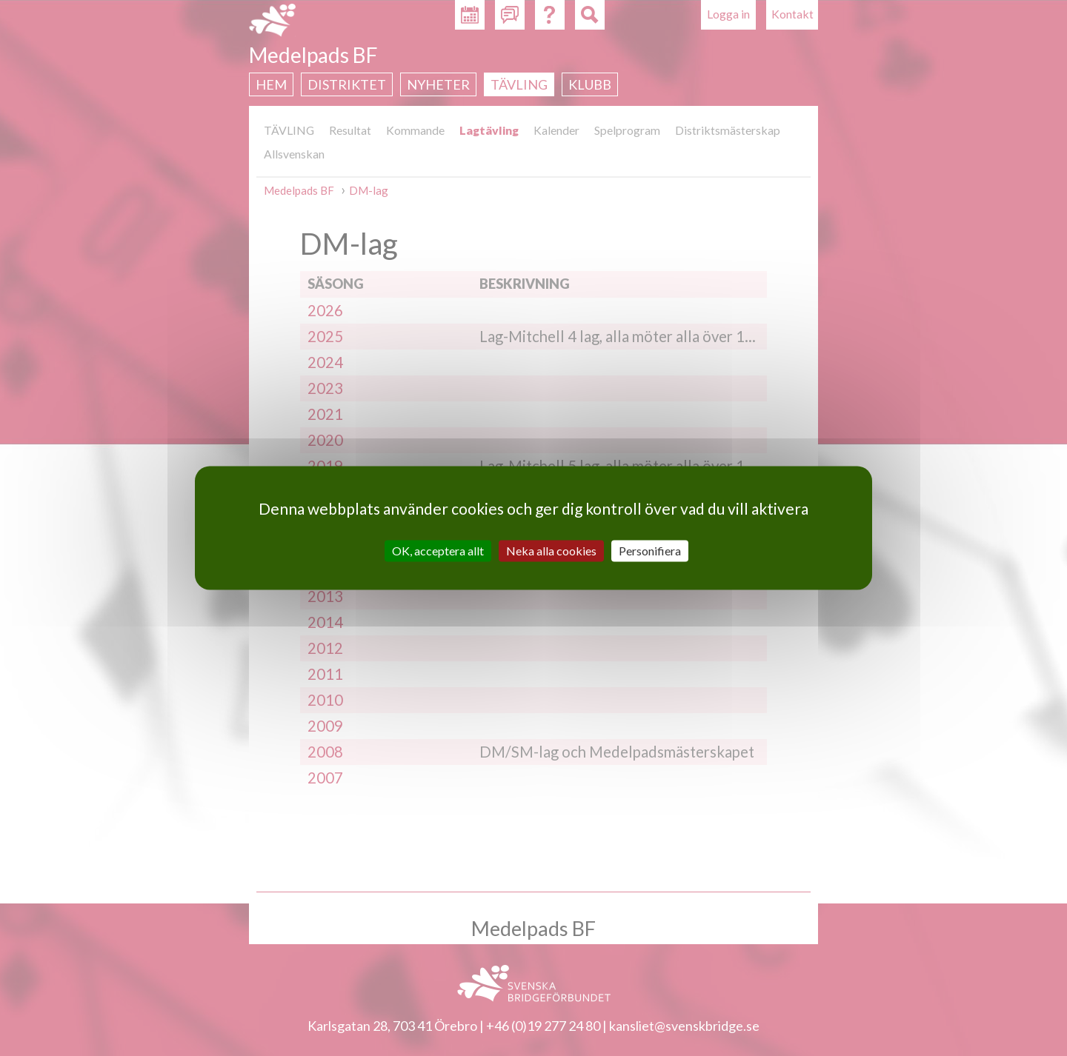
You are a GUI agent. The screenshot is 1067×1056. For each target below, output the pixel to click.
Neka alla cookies (551, 551)
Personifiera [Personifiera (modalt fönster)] (650, 551)
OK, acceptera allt (438, 551)
